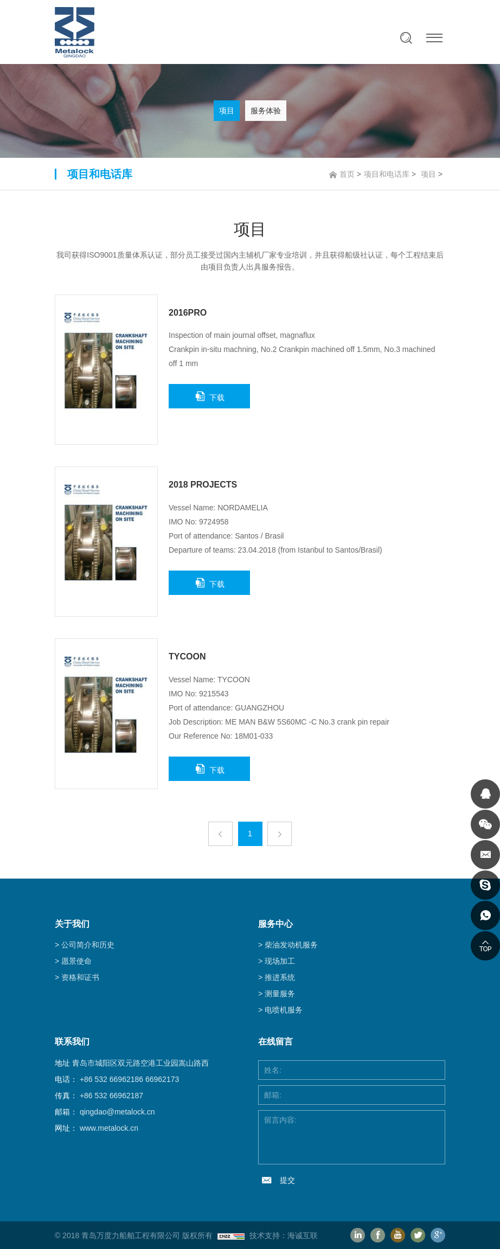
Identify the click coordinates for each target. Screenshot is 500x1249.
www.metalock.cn (109, 1128)
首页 (347, 174)
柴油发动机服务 (291, 944)
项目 (226, 110)
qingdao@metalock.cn (117, 1111)
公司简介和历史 (87, 944)
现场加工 (280, 961)
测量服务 (280, 993)
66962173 (162, 1079)
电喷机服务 (284, 1009)
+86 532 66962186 (111, 1079)
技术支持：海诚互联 (283, 1235)
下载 (217, 397)
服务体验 (266, 110)
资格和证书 (80, 977)
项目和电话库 (386, 174)
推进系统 (280, 977)
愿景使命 (76, 961)
